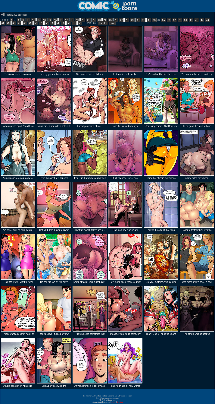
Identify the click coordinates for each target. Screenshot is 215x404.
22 (94, 20)
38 (180, 20)
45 (8, 23)
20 (83, 20)
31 (143, 20)
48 (24, 23)
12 (39, 20)
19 (77, 20)
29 (132, 20)
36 (169, 20)
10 (28, 20)
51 (41, 23)
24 (105, 20)
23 (99, 20)
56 (68, 23)
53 (52, 23)
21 (88, 20)
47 (19, 23)
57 (74, 23)
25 (110, 20)
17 (66, 20)
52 (46, 23)
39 (185, 20)
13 (44, 20)
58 (80, 23)
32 (149, 20)
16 (61, 20)
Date (112, 23)
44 (3, 23)
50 (36, 23)
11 (33, 20)
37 (174, 20)
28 (127, 20)
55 (63, 23)
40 (191, 20)
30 (138, 20)
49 (30, 23)
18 (72, 20)
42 (202, 20)
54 (58, 23)
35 (163, 20)
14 (50, 20)
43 (207, 20)
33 (154, 20)
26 (116, 20)
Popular (103, 23)
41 (196, 20)
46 (14, 23)
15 (55, 20)
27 (121, 20)
